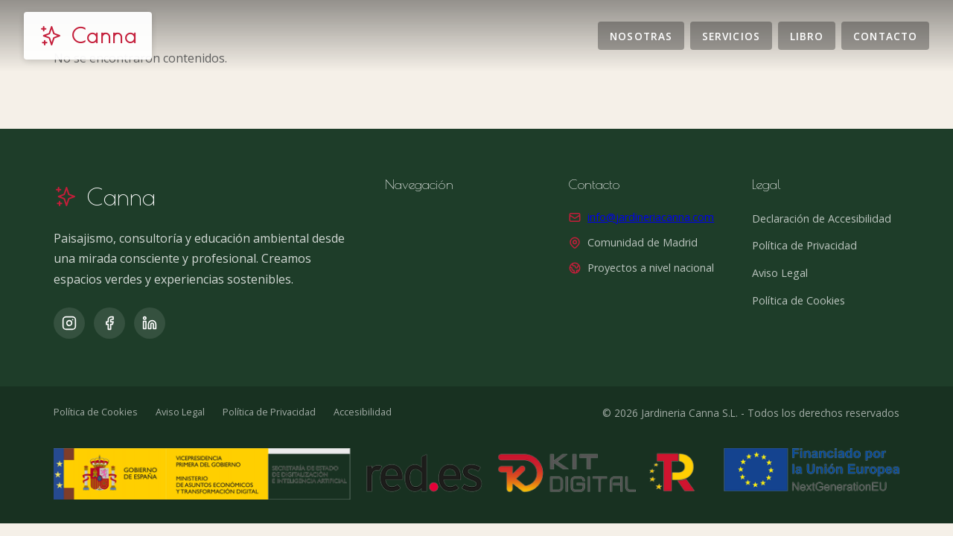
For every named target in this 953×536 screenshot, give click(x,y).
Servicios (731, 35)
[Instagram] (69, 323)
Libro (806, 35)
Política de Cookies (798, 300)
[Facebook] (109, 323)
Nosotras (641, 35)
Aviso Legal (780, 273)
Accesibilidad (363, 411)
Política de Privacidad (804, 245)
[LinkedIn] (149, 323)
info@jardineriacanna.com (650, 217)
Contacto (885, 35)
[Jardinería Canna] (88, 36)
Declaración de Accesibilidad (821, 218)
